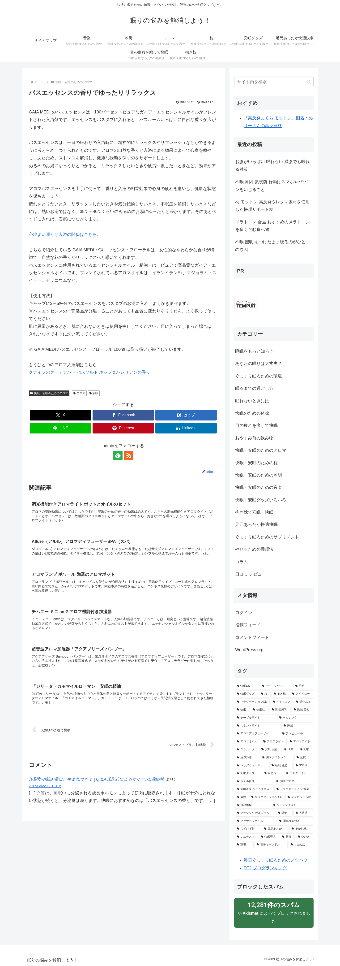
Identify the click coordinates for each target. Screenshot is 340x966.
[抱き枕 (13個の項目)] (280, 693)
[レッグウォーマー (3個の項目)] (251, 765)
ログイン (243, 612)
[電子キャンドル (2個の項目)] (271, 844)
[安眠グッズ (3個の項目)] (248, 773)
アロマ (79, 393)
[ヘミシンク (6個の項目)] (295, 717)
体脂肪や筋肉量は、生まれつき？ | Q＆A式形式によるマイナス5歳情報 (96, 779)
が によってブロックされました (274, 912)
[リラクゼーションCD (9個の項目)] (252, 702)
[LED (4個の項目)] (289, 749)
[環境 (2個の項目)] (244, 844)
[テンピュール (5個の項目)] (296, 733)
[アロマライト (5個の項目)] (300, 741)
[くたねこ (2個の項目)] (301, 844)
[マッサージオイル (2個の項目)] (255, 821)
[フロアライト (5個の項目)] (274, 741)
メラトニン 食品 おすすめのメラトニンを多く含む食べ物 (272, 226)
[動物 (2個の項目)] (284, 813)
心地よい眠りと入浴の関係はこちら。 (65, 234)
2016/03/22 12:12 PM (45, 786)
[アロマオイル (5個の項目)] (247, 741)
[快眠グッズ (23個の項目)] (246, 693)
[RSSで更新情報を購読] (128, 455)
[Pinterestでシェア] (123, 428)
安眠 (93, 393)
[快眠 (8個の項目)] (242, 709)
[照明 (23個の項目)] (303, 686)
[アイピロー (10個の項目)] (301, 693)
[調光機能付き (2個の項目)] (295, 821)
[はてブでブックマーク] (186, 415)
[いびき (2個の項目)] (304, 836)
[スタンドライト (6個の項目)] (257, 725)
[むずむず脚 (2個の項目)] (248, 828)
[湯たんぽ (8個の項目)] (303, 702)
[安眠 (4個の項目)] (305, 749)
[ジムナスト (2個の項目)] (246, 836)
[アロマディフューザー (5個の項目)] (257, 733)
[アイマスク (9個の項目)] (282, 702)
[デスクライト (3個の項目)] (298, 773)
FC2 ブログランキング (265, 868)
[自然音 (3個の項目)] (272, 773)
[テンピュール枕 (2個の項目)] (299, 797)
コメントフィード (252, 637)
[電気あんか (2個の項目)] (275, 828)
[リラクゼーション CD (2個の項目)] (267, 797)
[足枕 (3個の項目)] (303, 757)
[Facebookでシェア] (123, 415)
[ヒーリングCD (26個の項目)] (276, 686)
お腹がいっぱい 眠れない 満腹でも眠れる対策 (272, 165)
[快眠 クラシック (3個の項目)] (276, 757)
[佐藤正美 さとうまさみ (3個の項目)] (254, 789)
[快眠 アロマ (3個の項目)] (293, 781)
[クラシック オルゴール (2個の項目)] (255, 813)
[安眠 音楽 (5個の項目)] (270, 749)
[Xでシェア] (60, 415)
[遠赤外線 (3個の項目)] (247, 757)
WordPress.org (249, 649)
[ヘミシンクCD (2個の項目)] (292, 805)
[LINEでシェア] (60, 428)
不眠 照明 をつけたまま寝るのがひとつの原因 (272, 245)
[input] (274, 82)
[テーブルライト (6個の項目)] (255, 717)
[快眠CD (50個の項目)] (247, 686)
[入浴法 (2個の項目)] (303, 813)
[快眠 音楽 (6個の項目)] (302, 709)
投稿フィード (248, 625)
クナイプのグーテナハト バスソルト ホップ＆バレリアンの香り (89, 372)
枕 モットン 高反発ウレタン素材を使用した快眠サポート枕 (272, 205)
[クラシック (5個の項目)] (246, 749)
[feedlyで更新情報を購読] (118, 455)
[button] (309, 82)
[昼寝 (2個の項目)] (287, 836)
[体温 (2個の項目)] (241, 797)
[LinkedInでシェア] (186, 428)
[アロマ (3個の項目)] (303, 765)
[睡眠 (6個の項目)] (297, 725)
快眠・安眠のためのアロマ (49, 393)
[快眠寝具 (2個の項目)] (269, 836)
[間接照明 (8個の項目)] (280, 709)
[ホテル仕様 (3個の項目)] (254, 781)
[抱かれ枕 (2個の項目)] (301, 828)
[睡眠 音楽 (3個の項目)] (281, 765)
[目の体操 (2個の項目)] (252, 805)
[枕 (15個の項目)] (265, 693)
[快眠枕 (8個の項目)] (260, 709)
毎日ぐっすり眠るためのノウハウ (275, 860)
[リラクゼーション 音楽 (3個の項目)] (293, 789)
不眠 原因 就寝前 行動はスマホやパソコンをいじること (273, 185)
